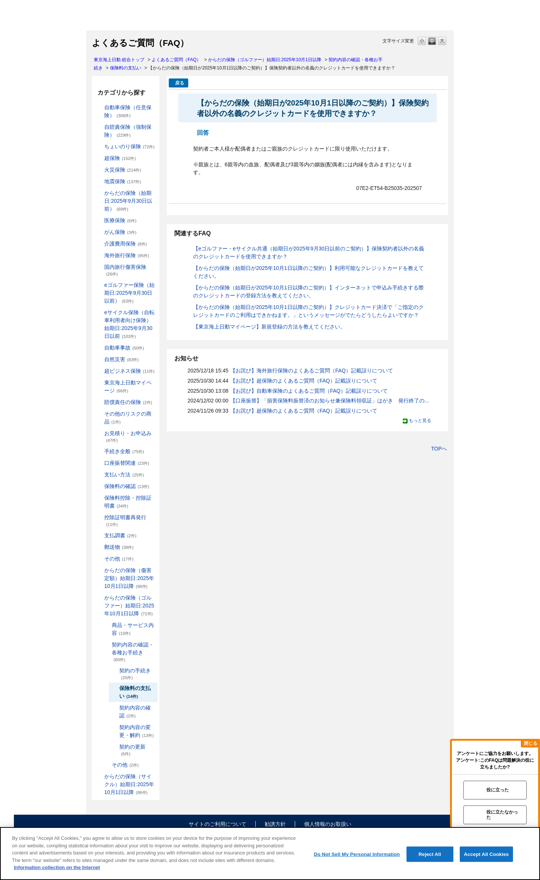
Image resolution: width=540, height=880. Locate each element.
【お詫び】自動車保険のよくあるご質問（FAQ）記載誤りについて (309, 391)
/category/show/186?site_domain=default (99, 147)
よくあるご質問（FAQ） (176, 59)
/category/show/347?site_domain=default (99, 498)
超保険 (120, 158)
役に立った (497, 790)
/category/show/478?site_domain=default (106, 765)
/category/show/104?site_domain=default (99, 158)
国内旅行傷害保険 (125, 270)
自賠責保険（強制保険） (128, 131)
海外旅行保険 (126, 255)
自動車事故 (124, 348)
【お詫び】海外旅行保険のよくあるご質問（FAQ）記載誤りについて (311, 371)
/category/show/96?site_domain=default (99, 170)
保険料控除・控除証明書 (128, 502)
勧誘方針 (275, 824)
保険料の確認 (126, 486)
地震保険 (122, 181)
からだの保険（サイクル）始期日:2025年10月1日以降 (129, 784)
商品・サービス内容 (133, 629)
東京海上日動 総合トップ (119, 59)
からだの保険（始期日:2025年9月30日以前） (128, 201)
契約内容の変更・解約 (136, 731)
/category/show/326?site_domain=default (99, 348)
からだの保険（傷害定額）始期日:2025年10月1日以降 (129, 578)
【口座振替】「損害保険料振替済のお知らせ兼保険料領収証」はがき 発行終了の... (329, 401)
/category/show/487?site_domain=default (99, 777)
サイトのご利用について (217, 824)
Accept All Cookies (486, 854)
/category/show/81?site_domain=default (99, 255)
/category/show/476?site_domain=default (106, 625)
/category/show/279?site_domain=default (99, 285)
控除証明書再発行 (125, 520)
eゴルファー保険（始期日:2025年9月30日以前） (129, 293)
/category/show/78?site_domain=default (99, 267)
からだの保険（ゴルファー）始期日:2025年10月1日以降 (264, 59)
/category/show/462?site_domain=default (99, 570)
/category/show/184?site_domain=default (99, 108)
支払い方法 (124, 475)
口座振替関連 (126, 463)
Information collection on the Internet (57, 867)
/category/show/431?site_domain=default (99, 244)
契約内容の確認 (135, 712)
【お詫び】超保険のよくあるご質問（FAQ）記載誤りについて (303, 381)
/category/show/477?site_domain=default (106, 645)
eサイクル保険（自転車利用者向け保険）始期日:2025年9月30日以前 (129, 324)
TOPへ (439, 449)
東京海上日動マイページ (128, 386)
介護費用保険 (125, 244)
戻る (179, 83)
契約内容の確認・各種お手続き (133, 652)
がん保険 (120, 232)
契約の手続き (135, 674)
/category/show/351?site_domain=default (99, 517)
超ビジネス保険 (129, 371)
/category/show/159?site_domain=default (99, 359)
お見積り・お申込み (128, 436)
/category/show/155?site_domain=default (99, 221)
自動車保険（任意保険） (128, 111)
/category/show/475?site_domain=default (99, 598)
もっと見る (420, 420)
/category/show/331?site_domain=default (99, 371)
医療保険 (120, 220)
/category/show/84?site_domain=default (99, 193)
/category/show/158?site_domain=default (99, 232)
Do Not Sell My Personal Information (357, 854)
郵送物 (119, 547)
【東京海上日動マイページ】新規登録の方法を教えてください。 (269, 327)
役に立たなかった (502, 814)
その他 (119, 559)
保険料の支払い (125, 68)
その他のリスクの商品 (128, 418)
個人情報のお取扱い (327, 824)
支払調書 (120, 535)
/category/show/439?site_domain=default (99, 383)
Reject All (429, 854)
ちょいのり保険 (129, 146)
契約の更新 (132, 750)
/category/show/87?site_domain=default (99, 181)
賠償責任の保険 (128, 402)
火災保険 (122, 170)
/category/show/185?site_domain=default (99, 127)
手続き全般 (124, 451)
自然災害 (121, 359)
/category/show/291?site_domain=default (99, 312)
